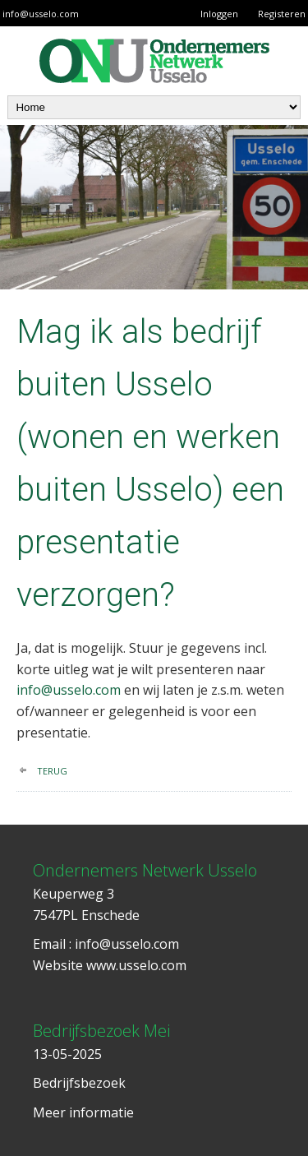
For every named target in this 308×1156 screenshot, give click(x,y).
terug (52, 771)
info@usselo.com (40, 13)
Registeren (282, 13)
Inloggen (219, 13)
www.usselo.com (136, 965)
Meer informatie (83, 1112)
